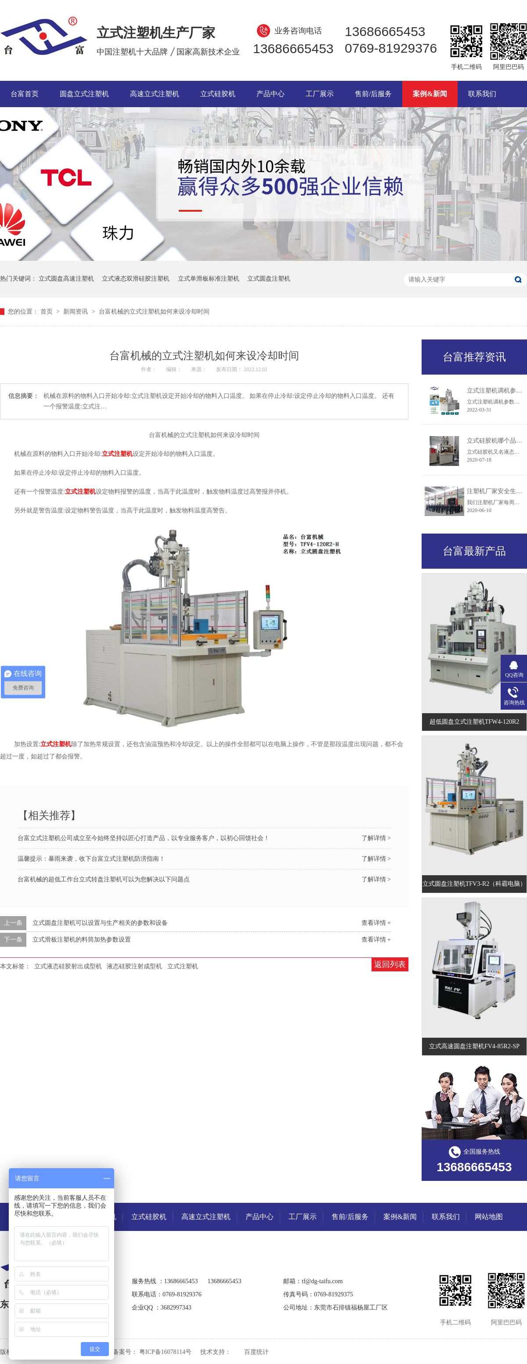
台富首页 (25, 93)
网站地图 (489, 1216)
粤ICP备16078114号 (165, 1352)
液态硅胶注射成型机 (134, 966)
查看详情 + (376, 923)
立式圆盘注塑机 (268, 278)
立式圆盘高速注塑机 (66, 278)
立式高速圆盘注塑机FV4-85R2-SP (474, 1046)
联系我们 (482, 93)
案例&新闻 (430, 93)
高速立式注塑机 (154, 93)
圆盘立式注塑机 (84, 93)
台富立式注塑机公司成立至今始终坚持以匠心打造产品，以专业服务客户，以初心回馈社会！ (144, 838)
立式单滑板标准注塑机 (208, 278)
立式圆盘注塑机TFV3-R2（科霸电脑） (474, 883)
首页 (47, 311)
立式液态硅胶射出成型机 (68, 966)
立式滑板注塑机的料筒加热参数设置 (81, 939)
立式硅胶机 (217, 93)
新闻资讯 (76, 311)
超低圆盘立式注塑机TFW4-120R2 (475, 721)
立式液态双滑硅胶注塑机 (136, 278)
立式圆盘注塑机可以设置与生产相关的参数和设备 (100, 923)
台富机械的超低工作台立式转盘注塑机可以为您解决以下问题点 (104, 879)
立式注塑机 (182, 966)
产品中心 (270, 93)
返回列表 (390, 964)
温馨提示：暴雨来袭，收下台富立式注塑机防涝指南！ (91, 858)
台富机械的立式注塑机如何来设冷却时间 (154, 311)
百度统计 (256, 1352)
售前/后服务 (373, 93)
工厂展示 (320, 93)
